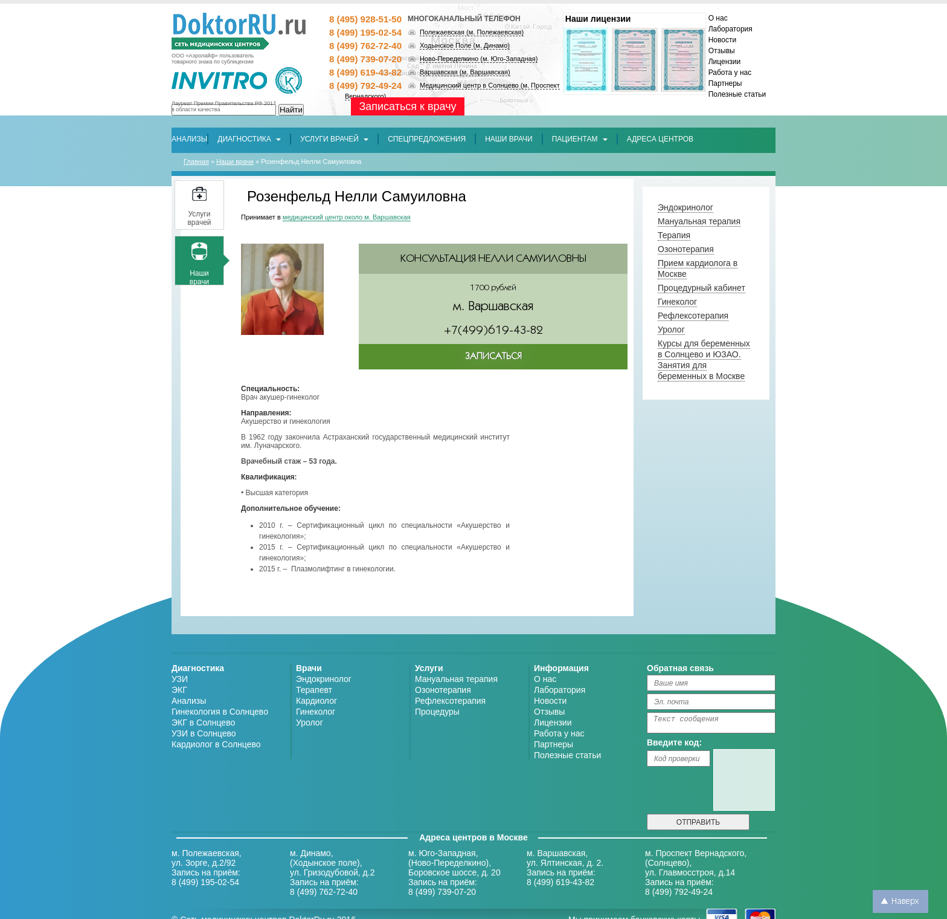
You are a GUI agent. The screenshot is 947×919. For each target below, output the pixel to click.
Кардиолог (316, 701)
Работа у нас (730, 72)
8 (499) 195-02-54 (365, 32)
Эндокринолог (324, 679)
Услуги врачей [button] (334, 139)
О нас (718, 18)
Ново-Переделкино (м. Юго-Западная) (479, 58)
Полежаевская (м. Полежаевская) (472, 32)
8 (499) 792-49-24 (365, 85)
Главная (196, 161)
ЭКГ (179, 690)
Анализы (189, 701)
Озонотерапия (443, 690)
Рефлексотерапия (450, 701)
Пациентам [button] (580, 139)
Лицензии (724, 61)
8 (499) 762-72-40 (365, 46)
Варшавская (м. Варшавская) (465, 72)
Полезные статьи (737, 94)
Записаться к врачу (407, 106)
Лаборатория (730, 29)
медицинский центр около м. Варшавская (347, 217)
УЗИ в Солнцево (204, 733)
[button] (427, 139)
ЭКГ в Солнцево (203, 722)
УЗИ (180, 679)
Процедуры (437, 711)
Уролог (309, 722)
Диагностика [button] (249, 139)
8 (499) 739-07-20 (365, 59)
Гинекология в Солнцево (220, 711)
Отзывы (721, 51)
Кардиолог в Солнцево (216, 744)
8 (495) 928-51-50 (365, 19)
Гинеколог (315, 711)
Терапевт (314, 690)
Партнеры (725, 83)
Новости (722, 40)
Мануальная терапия (456, 679)
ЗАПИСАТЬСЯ (493, 356)
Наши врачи (235, 161)
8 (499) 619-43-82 (365, 72)
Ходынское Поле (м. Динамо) (465, 45)
